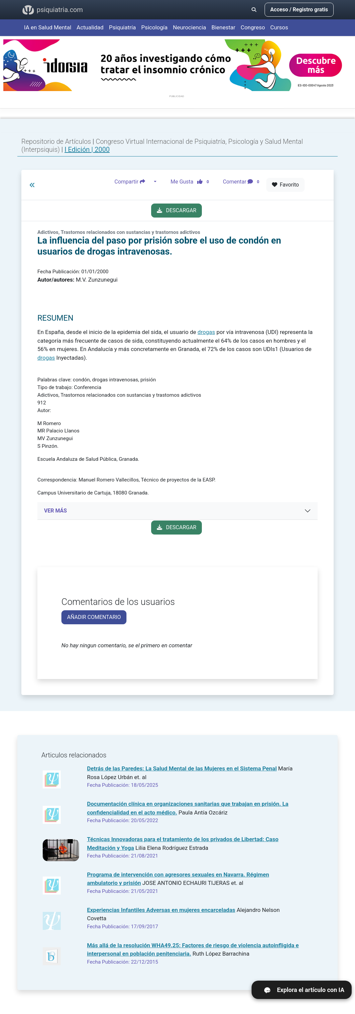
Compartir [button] (133, 182)
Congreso (253, 27)
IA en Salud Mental (47, 27)
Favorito (285, 185)
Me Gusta (191, 182)
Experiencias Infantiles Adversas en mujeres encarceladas (161, 910)
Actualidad (90, 27)
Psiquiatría (122, 27)
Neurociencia (189, 27)
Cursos (279, 27)
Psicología (154, 27)
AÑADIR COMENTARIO (94, 617)
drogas (206, 332)
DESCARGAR (177, 210)
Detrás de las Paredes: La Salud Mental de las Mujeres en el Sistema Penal (182, 768)
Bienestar (224, 27)
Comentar (242, 182)
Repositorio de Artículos (56, 141)
